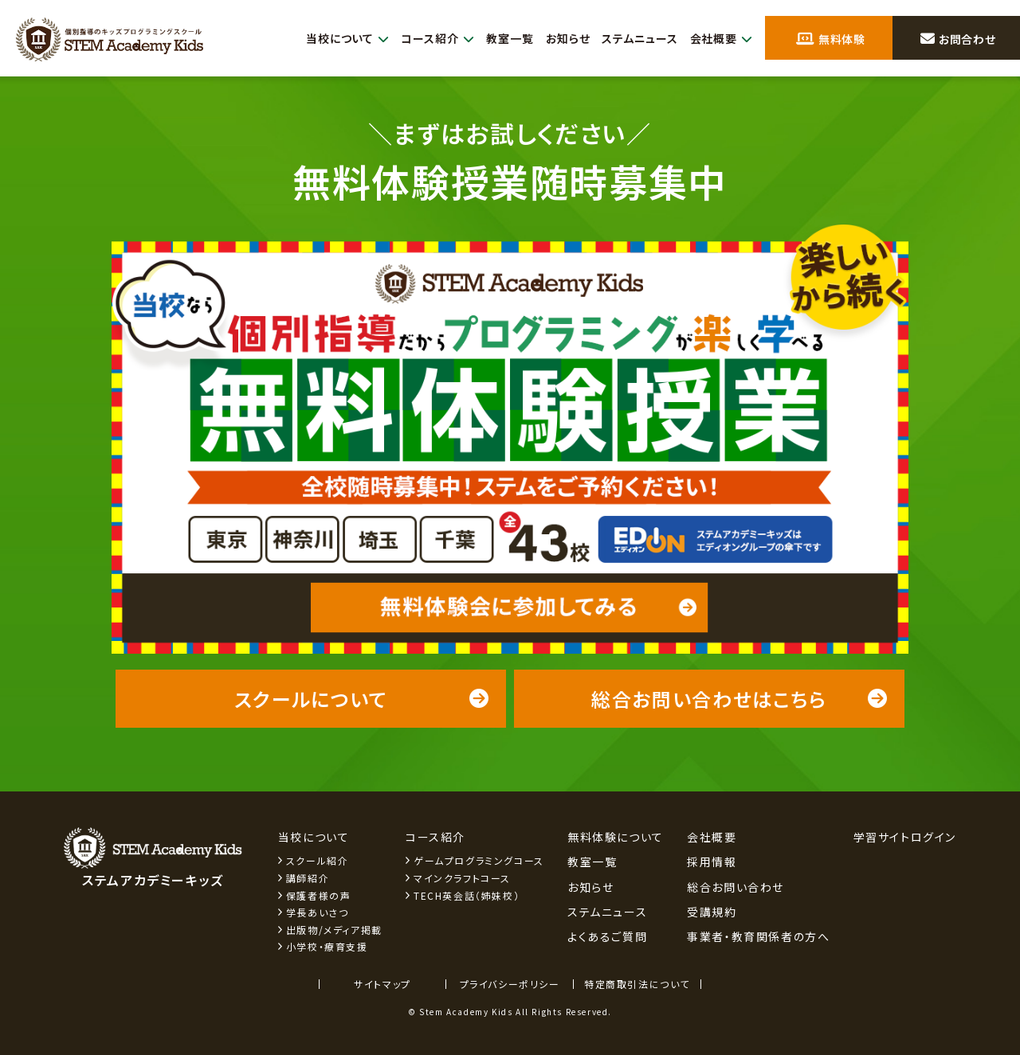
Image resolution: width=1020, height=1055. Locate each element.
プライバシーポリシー (510, 984)
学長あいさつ (317, 912)
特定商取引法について (637, 984)
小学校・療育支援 (327, 946)
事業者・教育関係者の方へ (758, 936)
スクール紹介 (317, 860)
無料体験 (831, 39)
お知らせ (559, 38)
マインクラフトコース (462, 878)
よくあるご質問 (607, 936)
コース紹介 (424, 39)
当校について (331, 39)
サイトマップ (382, 984)
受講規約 (711, 912)
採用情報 (711, 861)
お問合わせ (958, 39)
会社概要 (720, 39)
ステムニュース (635, 38)
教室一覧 (499, 38)
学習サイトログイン (904, 837)
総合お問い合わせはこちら (740, 699)
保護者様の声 (318, 895)
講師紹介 (307, 878)
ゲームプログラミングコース (479, 860)
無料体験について (615, 837)
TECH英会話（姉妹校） (467, 895)
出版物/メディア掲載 (334, 929)
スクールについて (362, 699)
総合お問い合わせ (735, 887)
